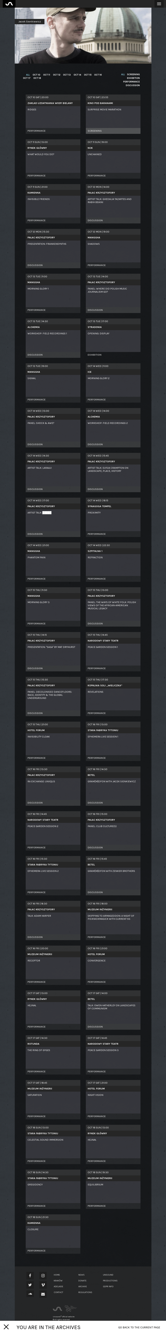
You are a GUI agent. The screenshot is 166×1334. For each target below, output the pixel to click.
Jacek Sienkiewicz (29, 21)
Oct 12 (55, 74)
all (28, 74)
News (81, 1275)
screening (133, 74)
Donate (82, 1280)
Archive (82, 1286)
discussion (133, 85)
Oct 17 (26, 78)
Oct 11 (45, 74)
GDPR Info (108, 1286)
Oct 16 (95, 74)
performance (131, 81)
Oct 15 (85, 74)
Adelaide (58, 1286)
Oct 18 (37, 78)
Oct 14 (75, 74)
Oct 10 (36, 74)
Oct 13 (65, 74)
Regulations (85, 1292)
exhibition (133, 78)
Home (57, 1275)
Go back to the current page (139, 1327)
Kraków (58, 1280)
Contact (58, 1292)
